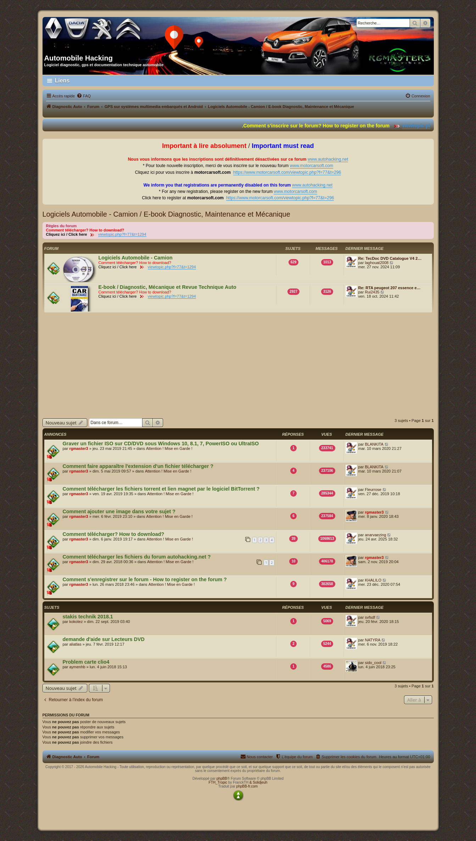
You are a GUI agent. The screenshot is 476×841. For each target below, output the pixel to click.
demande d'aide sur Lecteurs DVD (104, 639)
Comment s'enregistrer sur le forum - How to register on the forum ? (145, 579)
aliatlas (75, 644)
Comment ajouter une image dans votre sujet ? (119, 511)
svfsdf (370, 617)
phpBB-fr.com (247, 786)
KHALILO (373, 580)
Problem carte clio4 (86, 662)
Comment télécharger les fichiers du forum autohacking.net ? (137, 557)
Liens (62, 81)
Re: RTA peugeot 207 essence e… (389, 288)
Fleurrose (373, 489)
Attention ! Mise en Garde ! (169, 448)
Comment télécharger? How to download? (113, 534)
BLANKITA (374, 444)
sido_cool (373, 662)
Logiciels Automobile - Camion (136, 258)
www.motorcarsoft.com (311, 165)
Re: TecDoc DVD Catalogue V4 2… (390, 258)
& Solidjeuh (259, 782)
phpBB (222, 778)
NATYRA (372, 640)
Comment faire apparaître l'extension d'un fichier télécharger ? (138, 466)
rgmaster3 (78, 448)
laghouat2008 (376, 263)
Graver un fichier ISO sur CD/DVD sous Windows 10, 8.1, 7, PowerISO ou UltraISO (161, 443)
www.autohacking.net (328, 159)
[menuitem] (84, 96)
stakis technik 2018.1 (88, 616)
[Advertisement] (238, 365)
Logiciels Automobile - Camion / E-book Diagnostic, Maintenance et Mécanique (166, 214)
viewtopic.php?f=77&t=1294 (122, 234)
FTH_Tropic (218, 782)
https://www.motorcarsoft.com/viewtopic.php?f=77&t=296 (287, 172)
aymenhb (77, 667)
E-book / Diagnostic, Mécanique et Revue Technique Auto (167, 287)
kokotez (76, 621)
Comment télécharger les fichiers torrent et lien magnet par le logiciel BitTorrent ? (161, 489)
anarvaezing (375, 535)
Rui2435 (372, 292)
